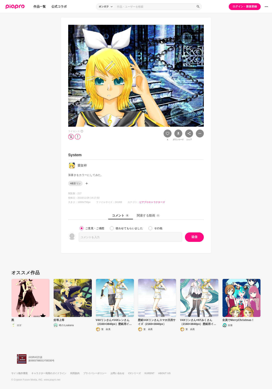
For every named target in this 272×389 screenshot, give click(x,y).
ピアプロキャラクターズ (152, 202)
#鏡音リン (75, 183)
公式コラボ (59, 6)
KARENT (150, 373)
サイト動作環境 (19, 373)
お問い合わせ (117, 373)
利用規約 (75, 373)
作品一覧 (39, 6)
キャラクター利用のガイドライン (48, 373)
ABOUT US (164, 373)
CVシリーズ (134, 373)
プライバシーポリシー (95, 373)
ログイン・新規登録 (245, 6)
